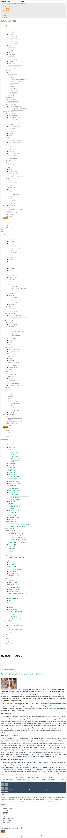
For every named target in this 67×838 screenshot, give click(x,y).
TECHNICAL (6, 10)
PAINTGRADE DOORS (13, 490)
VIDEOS (7, 641)
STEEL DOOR (14, 508)
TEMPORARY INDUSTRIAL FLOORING (17, 593)
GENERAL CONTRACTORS (11, 631)
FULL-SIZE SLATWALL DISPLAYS (16, 542)
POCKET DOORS (15, 454)
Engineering (53, 708)
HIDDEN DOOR (12, 467)
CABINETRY (8, 553)
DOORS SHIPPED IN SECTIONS (15, 523)
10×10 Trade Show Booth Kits (18, 537)
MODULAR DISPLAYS (16, 535)
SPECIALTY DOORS (10, 514)
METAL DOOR (11, 503)
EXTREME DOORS (12, 485)
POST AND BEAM (12, 620)
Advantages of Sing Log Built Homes (21, 674)
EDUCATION (6, 8)
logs (57, 779)
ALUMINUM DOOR (15, 506)
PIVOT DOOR (11, 449)
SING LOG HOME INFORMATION (16, 557)
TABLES (10, 600)
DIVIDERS (10, 551)
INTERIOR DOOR (12, 479)
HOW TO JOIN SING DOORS (18, 526)
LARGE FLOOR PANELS (14, 589)
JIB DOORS (11, 469)
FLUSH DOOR (11, 472)
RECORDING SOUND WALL (15, 569)
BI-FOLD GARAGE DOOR (14, 476)
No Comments (10, 669)
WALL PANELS (12, 564)
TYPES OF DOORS (9, 445)
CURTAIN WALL (12, 568)
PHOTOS (8, 638)
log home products (45, 779)
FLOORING (11, 586)
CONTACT (5, 17)
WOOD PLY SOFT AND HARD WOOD (20, 496)
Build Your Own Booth (16, 541)
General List (3, 825)
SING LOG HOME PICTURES (15, 559)
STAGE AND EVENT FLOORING (15, 591)
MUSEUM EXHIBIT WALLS (11, 546)
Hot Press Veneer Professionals (16, 625)
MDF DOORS (11, 501)
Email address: (4, 828)
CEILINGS (8, 595)
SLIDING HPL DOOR (16, 458)
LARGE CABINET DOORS (14, 483)
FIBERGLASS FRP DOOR (14, 510)
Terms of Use (6, 822)
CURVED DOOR (12, 463)
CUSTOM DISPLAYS (13, 544)
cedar (17, 779)
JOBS (4, 15)
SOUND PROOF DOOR (13, 517)
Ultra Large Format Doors (11, 521)
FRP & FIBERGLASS (16, 618)
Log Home (3, 779)
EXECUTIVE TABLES (13, 582)
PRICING (5, 634)
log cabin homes (23, 779)
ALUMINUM (14, 613)
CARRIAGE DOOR (12, 474)
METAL (13, 614)
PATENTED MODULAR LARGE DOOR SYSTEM (22, 524)
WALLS (7, 560)
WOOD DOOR (11, 492)
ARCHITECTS (8, 623)
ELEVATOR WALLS (13, 571)
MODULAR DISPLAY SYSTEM (15, 533)
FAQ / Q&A (5, 810)
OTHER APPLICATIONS (8, 528)
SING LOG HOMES (9, 555)
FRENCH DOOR (12, 470)
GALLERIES (8, 640)
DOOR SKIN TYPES (10, 487)
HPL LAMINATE (12, 512)
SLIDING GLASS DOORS (17, 456)
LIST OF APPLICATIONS (10, 604)
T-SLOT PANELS (9, 602)
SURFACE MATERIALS (16, 611)
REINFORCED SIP (12, 566)
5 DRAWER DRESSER (13, 598)
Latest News (6, 816)
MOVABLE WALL (15, 460)
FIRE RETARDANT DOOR (14, 519)
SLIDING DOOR (12, 451)
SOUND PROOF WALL (13, 575)
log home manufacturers (34, 779)
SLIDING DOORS (15, 452)
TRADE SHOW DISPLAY (14, 532)
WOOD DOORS (14, 494)
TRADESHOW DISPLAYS (11, 530)
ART (9, 605)
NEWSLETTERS (9, 643)
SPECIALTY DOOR (12, 515)
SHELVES (10, 607)
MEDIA (4, 636)
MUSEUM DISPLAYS (13, 548)
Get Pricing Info (4, 791)
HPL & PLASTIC (15, 616)
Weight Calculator (7, 808)
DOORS (5, 442)
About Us (5, 813)
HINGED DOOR (12, 465)
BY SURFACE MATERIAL (14, 609)
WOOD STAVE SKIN (16, 499)
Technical (5, 812)
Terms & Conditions (8, 818)
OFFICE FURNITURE (10, 580)
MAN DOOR (11, 461)
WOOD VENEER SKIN (16, 497)
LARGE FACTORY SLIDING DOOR (16, 481)
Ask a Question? (7, 820)
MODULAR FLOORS (10, 584)
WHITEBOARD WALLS (13, 573)
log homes (53, 779)
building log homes (10, 779)
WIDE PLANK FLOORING (14, 587)
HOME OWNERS (9, 632)
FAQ (4, 13)
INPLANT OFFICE (9, 578)
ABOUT (5, 6)
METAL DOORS (14, 505)
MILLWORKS (8, 627)
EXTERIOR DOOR (12, 478)
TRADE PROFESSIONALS (9, 622)
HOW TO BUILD (12, 550)
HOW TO (5, 12)
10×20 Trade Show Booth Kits (18, 539)
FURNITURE (8, 596)
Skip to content (4, 439)
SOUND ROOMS (9, 577)
